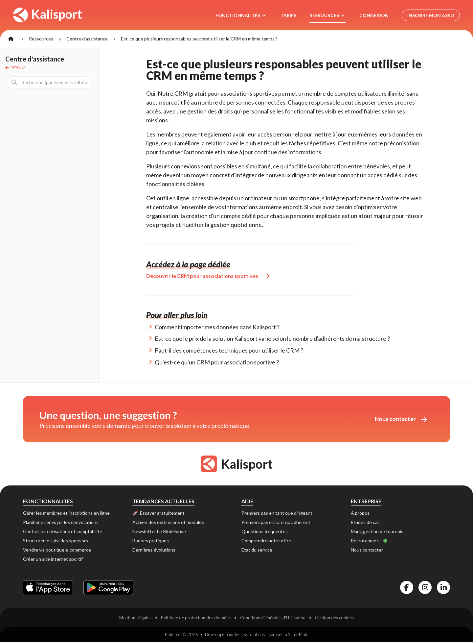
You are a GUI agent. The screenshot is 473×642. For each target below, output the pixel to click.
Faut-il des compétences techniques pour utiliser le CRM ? (229, 350)
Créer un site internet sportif (53, 559)
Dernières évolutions (153, 550)
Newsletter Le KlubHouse (159, 531)
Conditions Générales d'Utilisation (272, 617)
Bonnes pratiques (150, 540)
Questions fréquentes (264, 531)
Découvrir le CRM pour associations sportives (207, 276)
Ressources (41, 38)
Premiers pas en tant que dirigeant (276, 513)
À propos (360, 513)
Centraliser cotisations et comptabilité (62, 531)
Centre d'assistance (87, 38)
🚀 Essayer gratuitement (158, 513)
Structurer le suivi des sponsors (55, 540)
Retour (15, 67)
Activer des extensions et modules (168, 522)
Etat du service (256, 550)
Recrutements (369, 540)
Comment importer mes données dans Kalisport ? (217, 327)
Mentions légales (135, 617)
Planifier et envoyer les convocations (61, 522)
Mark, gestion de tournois (377, 531)
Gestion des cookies (334, 617)
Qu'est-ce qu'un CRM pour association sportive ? (217, 362)
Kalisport (48, 14)
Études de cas (365, 522)
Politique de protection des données (196, 617)
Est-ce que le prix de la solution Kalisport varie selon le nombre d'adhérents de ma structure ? (272, 338)
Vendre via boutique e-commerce (57, 550)
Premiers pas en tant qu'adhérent (275, 522)
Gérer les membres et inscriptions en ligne (66, 513)
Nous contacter (401, 418)
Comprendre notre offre (266, 540)
